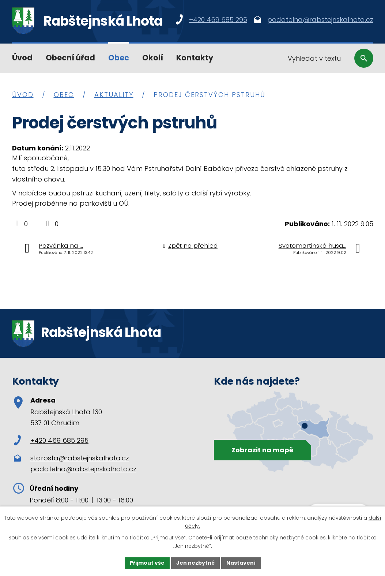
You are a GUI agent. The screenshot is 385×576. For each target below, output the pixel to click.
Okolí (152, 57)
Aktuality (113, 94)
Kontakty (194, 57)
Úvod (22, 57)
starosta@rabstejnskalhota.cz (79, 458)
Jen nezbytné (195, 562)
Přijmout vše (147, 562)
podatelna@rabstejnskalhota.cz (83, 469)
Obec (118, 57)
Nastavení (241, 562)
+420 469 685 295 (51, 440)
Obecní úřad (70, 57)
